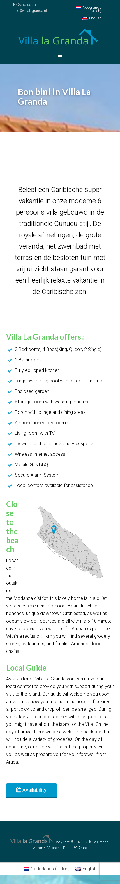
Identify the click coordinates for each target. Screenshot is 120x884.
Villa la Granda (60, 38)
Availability (31, 790)
